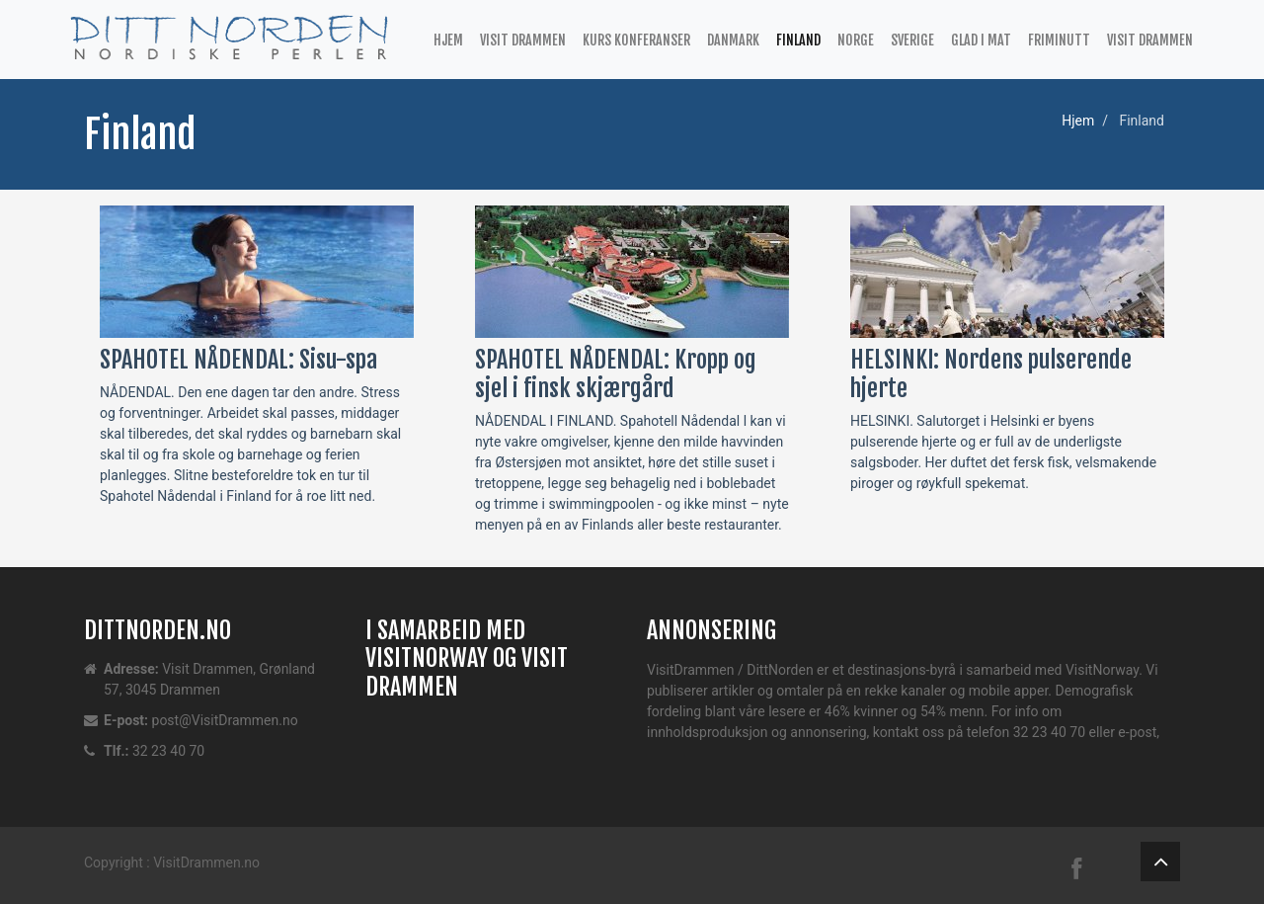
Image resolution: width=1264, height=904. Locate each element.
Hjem (448, 40)
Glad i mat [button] (981, 40)
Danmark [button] (733, 40)
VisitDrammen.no (206, 862)
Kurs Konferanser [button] (636, 40)
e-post (1137, 732)
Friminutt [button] (1059, 40)
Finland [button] (798, 40)
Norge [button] (855, 40)
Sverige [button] (912, 40)
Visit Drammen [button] (523, 40)
